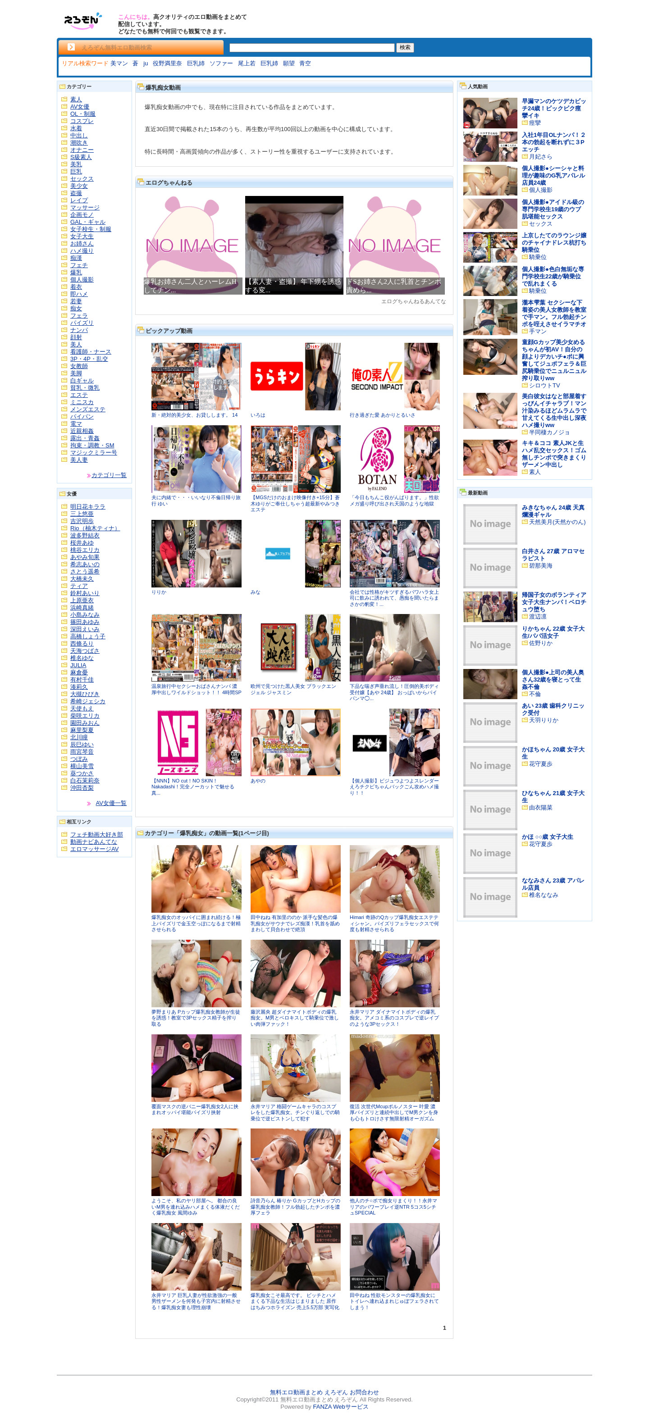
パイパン (82, 416)
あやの (258, 780)
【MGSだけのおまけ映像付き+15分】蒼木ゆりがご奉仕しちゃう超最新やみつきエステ (295, 503)
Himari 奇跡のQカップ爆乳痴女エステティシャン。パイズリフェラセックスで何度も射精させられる (394, 923)
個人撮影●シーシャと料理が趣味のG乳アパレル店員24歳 (553, 175)
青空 (305, 63)
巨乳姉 (196, 63)
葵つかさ (82, 773)
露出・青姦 (85, 438)
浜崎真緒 (82, 607)
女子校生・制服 (90, 229)
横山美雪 (82, 766)
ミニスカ (82, 402)
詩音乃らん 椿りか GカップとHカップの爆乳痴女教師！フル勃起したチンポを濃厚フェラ (295, 1206)
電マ (76, 423)
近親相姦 (82, 431)
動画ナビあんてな (93, 841)
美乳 (76, 164)
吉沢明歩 (82, 521)
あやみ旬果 (85, 557)
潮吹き (79, 142)
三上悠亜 (82, 513)
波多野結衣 (85, 535)
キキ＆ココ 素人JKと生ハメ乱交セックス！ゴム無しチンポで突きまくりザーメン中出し (554, 454)
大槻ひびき (85, 694)
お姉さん (82, 243)
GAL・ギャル (87, 221)
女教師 (79, 366)
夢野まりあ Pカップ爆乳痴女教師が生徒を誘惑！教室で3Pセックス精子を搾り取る (195, 1018)
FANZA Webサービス (340, 1406)
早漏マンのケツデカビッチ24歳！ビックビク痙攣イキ (554, 108)
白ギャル (82, 380)
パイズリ (82, 322)
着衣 (76, 286)
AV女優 (79, 106)
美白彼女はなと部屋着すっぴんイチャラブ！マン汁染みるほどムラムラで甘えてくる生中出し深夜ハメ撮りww (554, 410)
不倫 (535, 694)
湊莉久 (79, 686)
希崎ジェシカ (87, 701)
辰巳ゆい (82, 744)
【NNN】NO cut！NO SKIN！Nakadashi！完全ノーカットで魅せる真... (192, 787)
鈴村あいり (85, 593)
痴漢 (76, 258)
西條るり (82, 643)
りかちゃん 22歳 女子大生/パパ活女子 (553, 632)
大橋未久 (82, 578)
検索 (405, 47)
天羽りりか (543, 720)
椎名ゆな (82, 658)
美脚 (76, 373)
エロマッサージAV (94, 849)
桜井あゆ (82, 542)
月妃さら (541, 156)
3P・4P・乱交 (89, 358)
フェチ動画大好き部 (96, 834)
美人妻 (79, 459)
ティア (79, 585)
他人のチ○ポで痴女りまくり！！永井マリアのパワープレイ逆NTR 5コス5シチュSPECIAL (393, 1206)
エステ (79, 394)
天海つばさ (85, 650)
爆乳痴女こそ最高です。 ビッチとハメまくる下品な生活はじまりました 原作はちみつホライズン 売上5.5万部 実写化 (295, 1301)
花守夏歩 (541, 763)
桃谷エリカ (85, 549)
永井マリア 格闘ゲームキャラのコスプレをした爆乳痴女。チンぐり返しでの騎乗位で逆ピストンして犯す (295, 1112)
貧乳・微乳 (85, 387)
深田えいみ (85, 629)
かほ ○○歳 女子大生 (547, 836)
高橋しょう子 (87, 636)
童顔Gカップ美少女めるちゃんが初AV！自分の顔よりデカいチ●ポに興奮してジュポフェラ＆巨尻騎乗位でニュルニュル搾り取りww (554, 360)
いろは (258, 415)
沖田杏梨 (82, 787)
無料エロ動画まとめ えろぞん (309, 1392)
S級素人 (81, 157)
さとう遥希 (85, 571)
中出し (79, 135)
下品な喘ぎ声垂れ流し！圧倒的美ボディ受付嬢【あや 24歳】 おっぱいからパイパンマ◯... (394, 692)
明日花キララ (87, 506)
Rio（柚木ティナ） (95, 528)
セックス (82, 178)
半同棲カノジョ (549, 432)
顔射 (76, 337)
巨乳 (76, 171)
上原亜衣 (82, 600)
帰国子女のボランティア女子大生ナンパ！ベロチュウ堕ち (554, 602)
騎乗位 (538, 257)
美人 (76, 344)
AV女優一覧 (111, 803)
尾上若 (247, 63)
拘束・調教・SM (92, 445)
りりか (158, 592)
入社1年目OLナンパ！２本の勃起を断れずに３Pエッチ (554, 142)
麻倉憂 (79, 672)
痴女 (76, 308)
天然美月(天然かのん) (557, 522)
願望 (289, 63)
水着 (76, 128)
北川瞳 (79, 737)
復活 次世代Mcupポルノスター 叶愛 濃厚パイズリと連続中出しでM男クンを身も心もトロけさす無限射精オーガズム (394, 1112)
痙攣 (535, 122)
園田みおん (85, 722)
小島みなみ (85, 614)
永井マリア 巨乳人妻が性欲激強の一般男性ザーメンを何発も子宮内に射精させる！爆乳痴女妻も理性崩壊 (196, 1301)
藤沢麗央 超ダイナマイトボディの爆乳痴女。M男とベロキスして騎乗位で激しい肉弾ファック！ (295, 1018)
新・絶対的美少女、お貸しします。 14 (194, 415)
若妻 (76, 301)
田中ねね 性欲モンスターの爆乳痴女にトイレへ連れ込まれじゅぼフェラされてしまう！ (394, 1301)
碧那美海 (541, 565)
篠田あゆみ (85, 622)
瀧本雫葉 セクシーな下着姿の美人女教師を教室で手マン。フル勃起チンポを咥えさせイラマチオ (554, 313)
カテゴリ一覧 (109, 475)
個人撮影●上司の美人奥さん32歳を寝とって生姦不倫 (553, 679)
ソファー (221, 63)
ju (145, 63)
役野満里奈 (167, 63)
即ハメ (79, 294)
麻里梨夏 (82, 730)
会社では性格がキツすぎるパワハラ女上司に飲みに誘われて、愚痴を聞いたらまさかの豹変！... (394, 598)
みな (256, 592)
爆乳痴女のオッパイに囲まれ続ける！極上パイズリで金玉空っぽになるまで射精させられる (196, 923)
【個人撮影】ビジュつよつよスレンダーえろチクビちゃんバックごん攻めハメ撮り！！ (394, 787)
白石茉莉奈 (85, 780)
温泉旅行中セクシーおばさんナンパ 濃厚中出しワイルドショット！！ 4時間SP (196, 689)
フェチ (79, 265)
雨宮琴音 (82, 751)
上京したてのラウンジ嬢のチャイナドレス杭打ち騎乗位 (554, 242)
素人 (76, 99)
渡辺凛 (538, 616)
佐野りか (541, 643)
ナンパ (79, 330)
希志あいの (85, 564)
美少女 (79, 185)
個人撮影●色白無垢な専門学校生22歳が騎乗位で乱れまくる (553, 276)
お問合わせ (364, 1392)
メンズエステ (87, 409)
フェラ (79, 315)
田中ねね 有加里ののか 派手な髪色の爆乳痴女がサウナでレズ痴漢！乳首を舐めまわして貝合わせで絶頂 (295, 923)
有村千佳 (82, 679)
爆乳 (76, 272)
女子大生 (82, 236)
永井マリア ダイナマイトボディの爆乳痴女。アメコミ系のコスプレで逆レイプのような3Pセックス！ (394, 1018)
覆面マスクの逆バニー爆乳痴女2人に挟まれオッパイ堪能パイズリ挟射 (194, 1109)
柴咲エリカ (85, 715)
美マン (119, 63)
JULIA (78, 665)
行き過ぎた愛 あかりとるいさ (383, 415)
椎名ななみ (543, 895)
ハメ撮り (82, 250)
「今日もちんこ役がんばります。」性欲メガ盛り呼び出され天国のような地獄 (394, 500)
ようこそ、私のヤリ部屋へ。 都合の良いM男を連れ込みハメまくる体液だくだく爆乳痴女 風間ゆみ (195, 1206)
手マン (538, 331)
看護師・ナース (90, 351)
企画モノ (82, 214)
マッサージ (85, 207)
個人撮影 (82, 279)
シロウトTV (544, 385)
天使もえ (82, 708)
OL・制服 (83, 113)
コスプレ (82, 121)
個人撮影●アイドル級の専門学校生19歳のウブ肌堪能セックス (553, 209)
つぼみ (79, 758)
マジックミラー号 (93, 452)
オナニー (82, 149)
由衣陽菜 (541, 807)
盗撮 (76, 193)
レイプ (79, 200)
